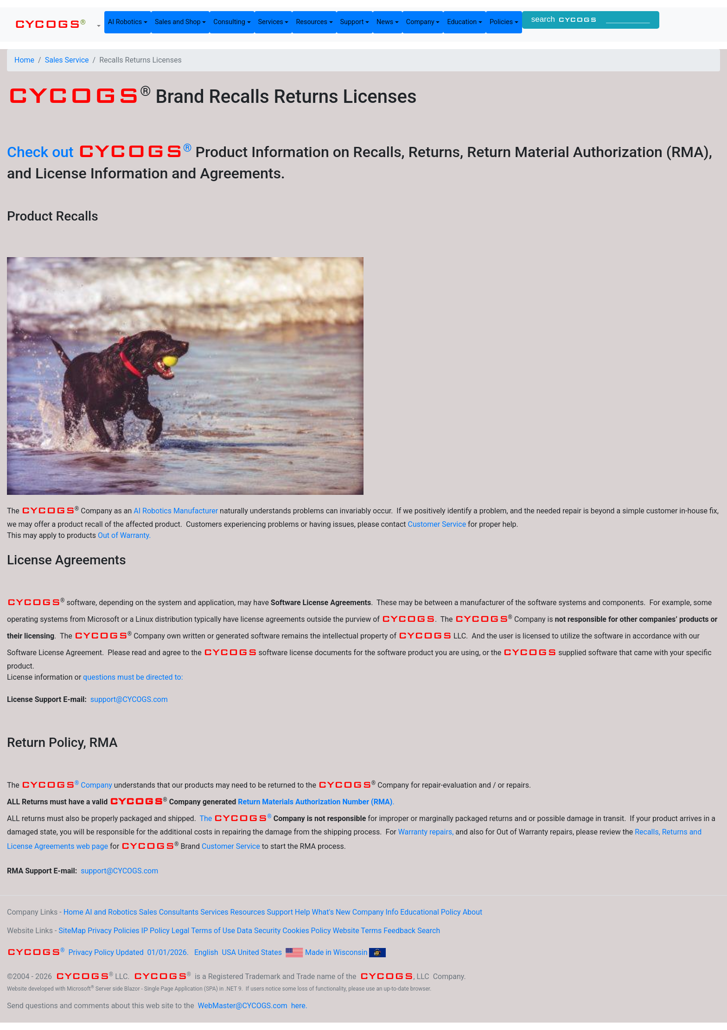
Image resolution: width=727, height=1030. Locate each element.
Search (428, 930)
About (473, 912)
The (235, 818)
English (206, 952)
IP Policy (155, 930)
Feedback (399, 930)
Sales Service (67, 60)
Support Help (288, 912)
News (384, 22)
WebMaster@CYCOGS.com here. (252, 1005)
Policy (451, 912)
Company (420, 22)
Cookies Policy (306, 930)
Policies (501, 22)
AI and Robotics (111, 912)
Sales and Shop (178, 22)
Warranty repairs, (426, 832)
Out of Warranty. (124, 535)
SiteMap (72, 930)
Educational (419, 912)
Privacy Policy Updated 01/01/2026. (99, 952)
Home (24, 60)
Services (270, 22)
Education (462, 22)
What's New (331, 912)
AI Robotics (125, 22)
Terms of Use (213, 930)
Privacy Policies (114, 930)
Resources (311, 22)
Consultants (179, 912)
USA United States (252, 952)
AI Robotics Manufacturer (176, 510)
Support (352, 22)
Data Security (259, 930)
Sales (148, 912)
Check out (99, 152)
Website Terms (357, 930)
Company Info (375, 912)
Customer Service (437, 524)
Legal (181, 930)
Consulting (229, 22)
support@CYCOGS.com (129, 699)
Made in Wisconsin (336, 952)
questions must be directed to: (133, 677)
